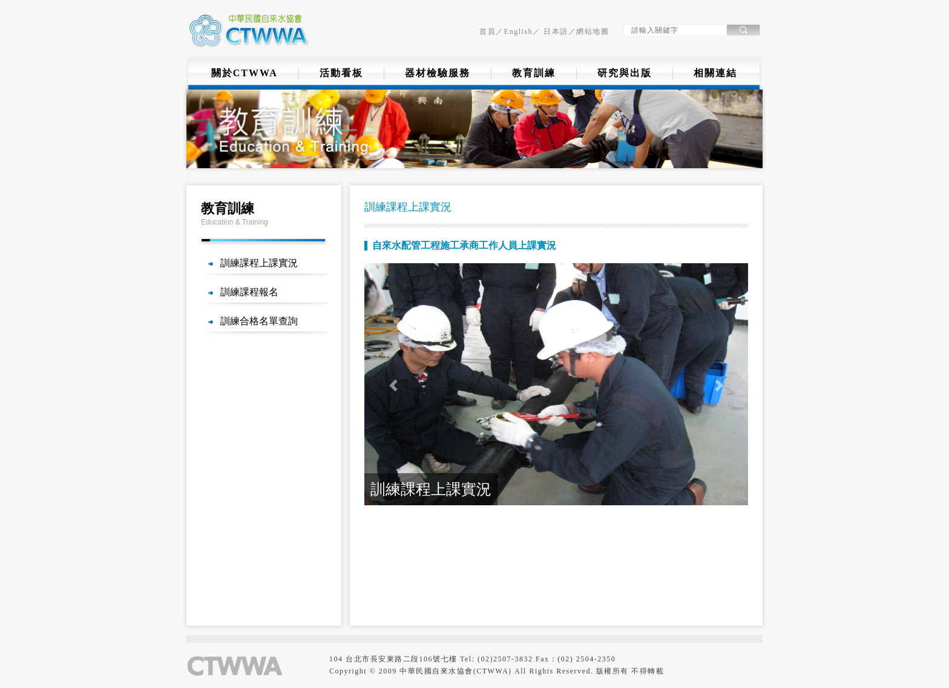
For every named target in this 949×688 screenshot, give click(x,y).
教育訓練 (534, 73)
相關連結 (715, 73)
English (518, 31)
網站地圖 (592, 31)
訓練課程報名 (249, 292)
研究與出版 (624, 73)
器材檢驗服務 (437, 73)
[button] (393, 385)
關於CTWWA (244, 73)
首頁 (487, 31)
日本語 (554, 31)
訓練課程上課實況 (259, 263)
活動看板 (341, 73)
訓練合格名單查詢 (259, 321)
